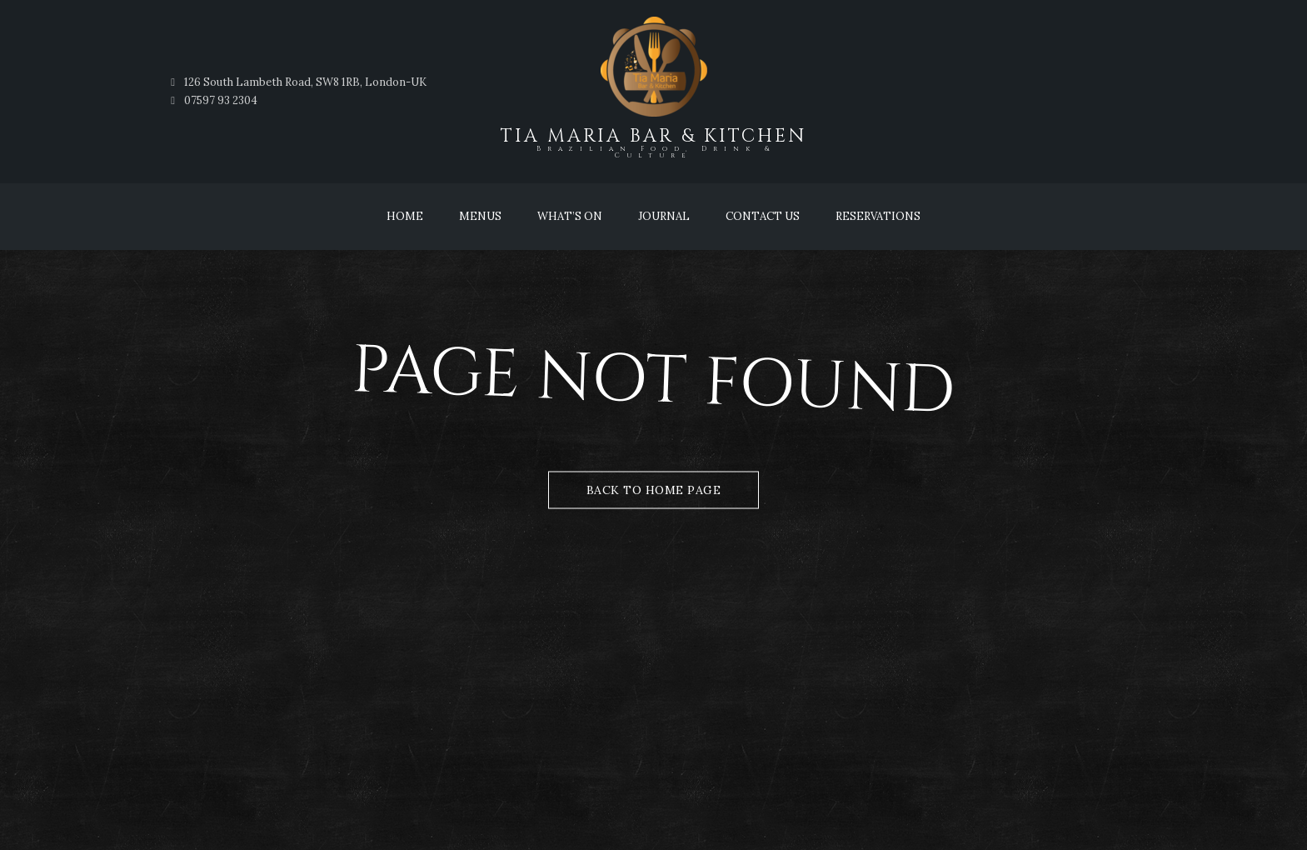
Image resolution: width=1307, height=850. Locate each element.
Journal (664, 216)
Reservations (878, 216)
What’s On (569, 216)
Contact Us (763, 216)
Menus (480, 216)
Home (405, 216)
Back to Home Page (653, 490)
